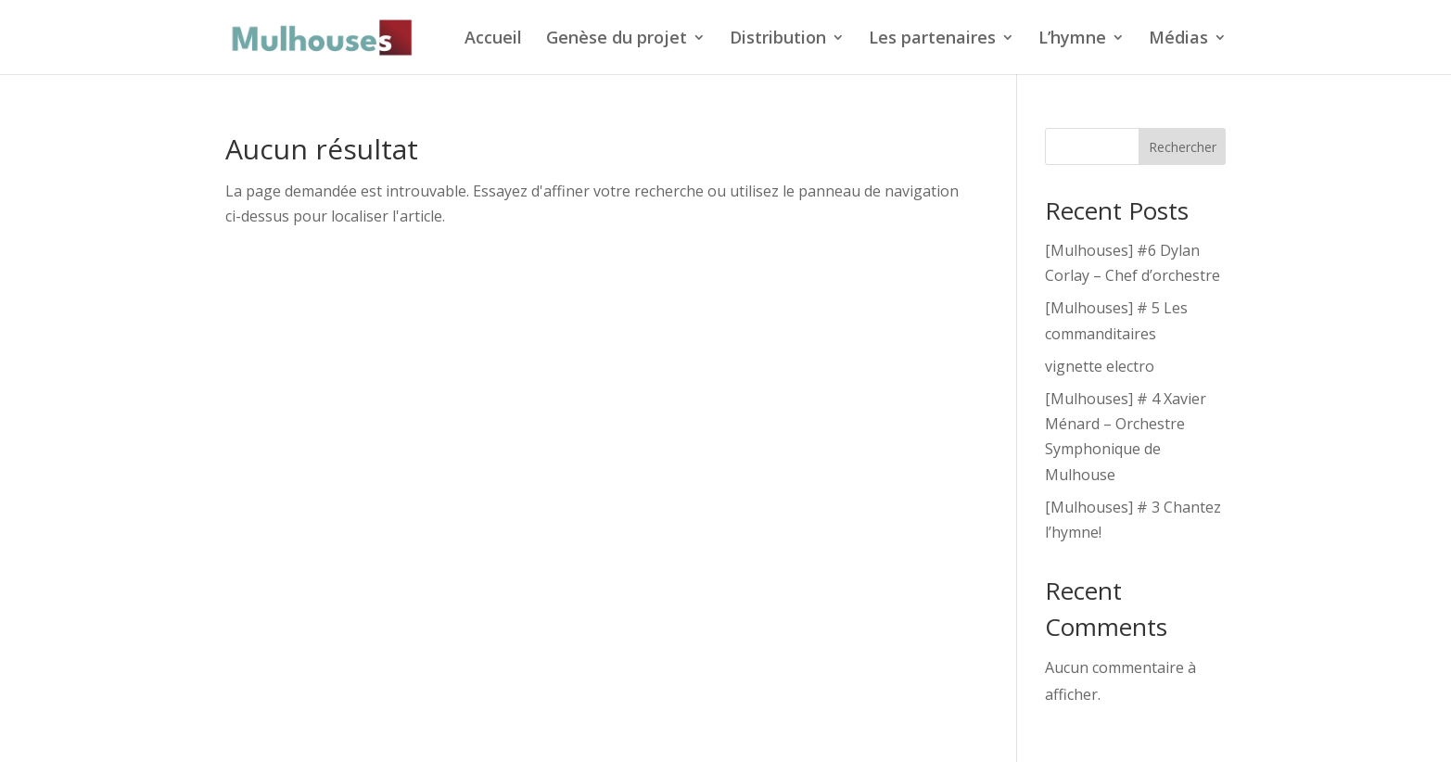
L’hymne (1072, 39)
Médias (1178, 39)
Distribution (778, 39)
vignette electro (1099, 366)
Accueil (493, 39)
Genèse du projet (616, 39)
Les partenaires (932, 39)
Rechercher (1182, 147)
